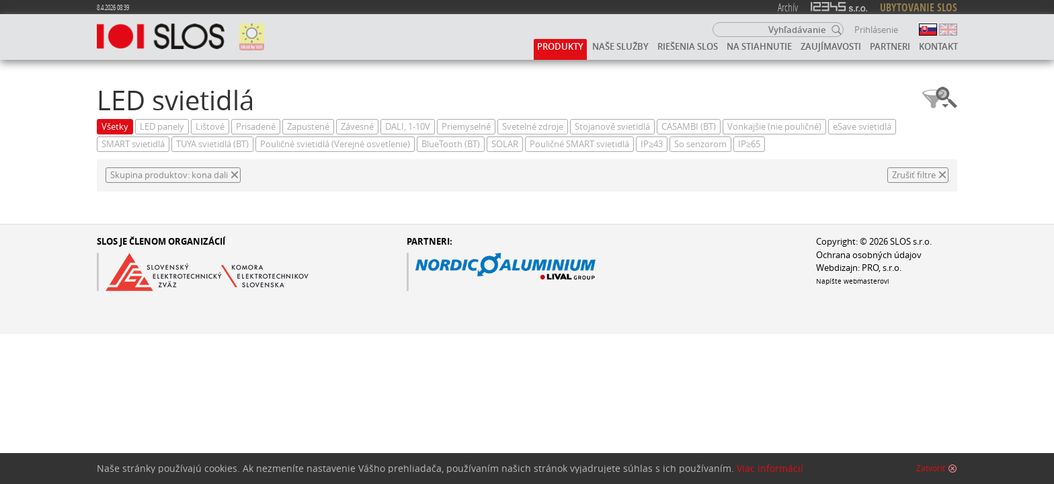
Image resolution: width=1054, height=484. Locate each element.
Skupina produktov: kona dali (169, 175)
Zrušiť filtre (914, 175)
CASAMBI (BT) (688, 126)
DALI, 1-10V (407, 126)
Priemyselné (466, 126)
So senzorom (700, 144)
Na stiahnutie (759, 46)
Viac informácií (770, 471)
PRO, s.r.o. (881, 268)
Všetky (115, 126)
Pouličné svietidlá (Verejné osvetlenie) (335, 144)
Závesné (357, 126)
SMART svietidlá (133, 144)
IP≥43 (652, 144)
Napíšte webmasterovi (852, 281)
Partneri (890, 46)
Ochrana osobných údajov (869, 255)
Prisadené (256, 126)
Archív (788, 7)
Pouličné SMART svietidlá (579, 144)
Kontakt (938, 46)
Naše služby (620, 46)
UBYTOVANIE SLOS (918, 7)
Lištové (210, 126)
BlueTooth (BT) (450, 144)
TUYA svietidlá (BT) (212, 144)
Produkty (560, 46)
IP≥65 (749, 144)
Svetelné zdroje (532, 126)
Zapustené (308, 126)
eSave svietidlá (862, 126)
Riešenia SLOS (687, 46)
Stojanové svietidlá (612, 126)
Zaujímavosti (831, 46)
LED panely (162, 126)
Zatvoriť (930, 471)
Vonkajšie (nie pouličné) (774, 126)
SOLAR (504, 144)
